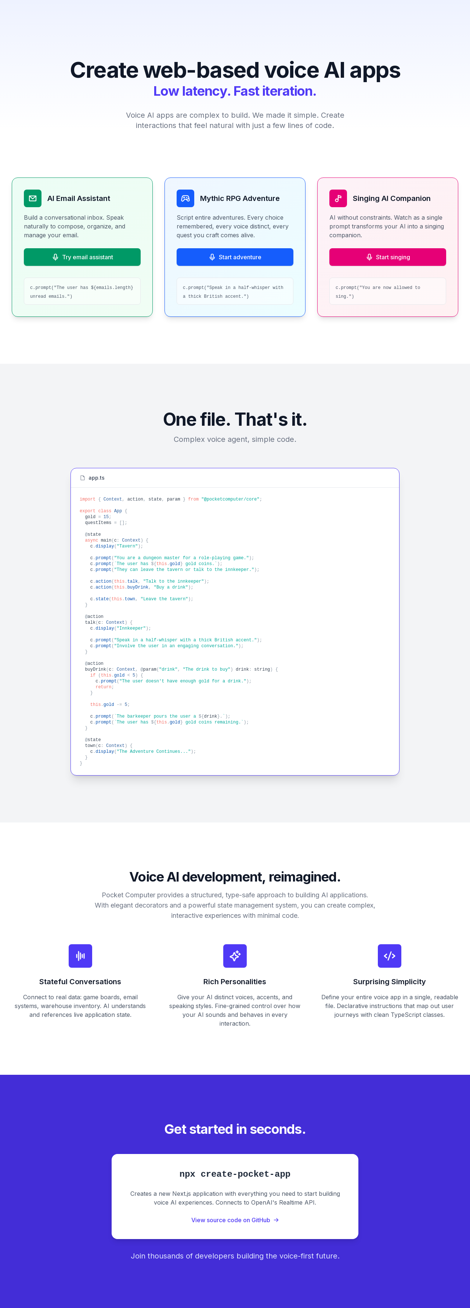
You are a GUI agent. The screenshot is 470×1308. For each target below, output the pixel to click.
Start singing (388, 257)
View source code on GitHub (235, 1220)
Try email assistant (82, 257)
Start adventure (235, 257)
